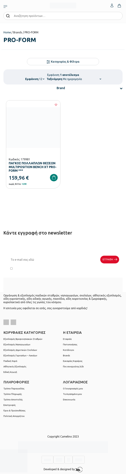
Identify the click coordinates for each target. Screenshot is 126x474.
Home (7, 32)
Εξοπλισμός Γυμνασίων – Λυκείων (20, 355)
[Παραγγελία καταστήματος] (82, 79)
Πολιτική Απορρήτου (102, 268)
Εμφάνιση (31, 79)
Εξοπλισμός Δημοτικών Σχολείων (20, 350)
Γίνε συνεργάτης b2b (73, 366)
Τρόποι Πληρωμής (12, 394)
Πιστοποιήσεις (70, 344)
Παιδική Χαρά (10, 361)
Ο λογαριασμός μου (73, 388)
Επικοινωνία (69, 399)
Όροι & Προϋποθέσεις (14, 410)
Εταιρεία (67, 339)
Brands (66, 355)
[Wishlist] (56, 104)
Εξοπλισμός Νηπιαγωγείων (16, 344)
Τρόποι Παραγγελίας (13, 388)
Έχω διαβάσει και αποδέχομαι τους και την (63, 268)
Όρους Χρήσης (68, 268)
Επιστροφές (9, 405)
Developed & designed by (63, 469)
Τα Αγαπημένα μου (72, 394)
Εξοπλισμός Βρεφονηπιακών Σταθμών (22, 339)
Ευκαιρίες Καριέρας (72, 361)
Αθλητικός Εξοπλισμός (14, 366)
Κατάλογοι (68, 350)
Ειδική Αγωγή (10, 372)
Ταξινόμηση (54, 79)
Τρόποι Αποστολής (13, 399)
